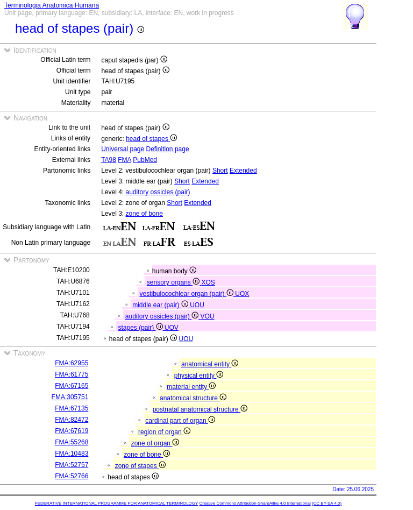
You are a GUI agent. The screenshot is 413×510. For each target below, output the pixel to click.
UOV (172, 327)
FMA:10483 (71, 453)
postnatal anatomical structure (200, 409)
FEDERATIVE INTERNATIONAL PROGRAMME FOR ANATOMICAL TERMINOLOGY (116, 503)
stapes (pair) (141, 327)
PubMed (145, 160)
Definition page (167, 149)
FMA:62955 (71, 363)
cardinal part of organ (180, 420)
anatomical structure (193, 398)
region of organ (164, 432)
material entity (191, 387)
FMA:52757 (71, 465)
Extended (243, 170)
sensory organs (174, 282)
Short (220, 170)
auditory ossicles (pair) (158, 192)
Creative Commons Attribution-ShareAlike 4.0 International (254, 503)
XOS (208, 282)
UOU (197, 305)
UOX (242, 294)
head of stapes (151, 139)
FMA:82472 (71, 419)
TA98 (108, 160)
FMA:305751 (70, 397)
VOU (208, 316)
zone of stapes (140, 466)
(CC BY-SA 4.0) (326, 503)
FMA (124, 160)
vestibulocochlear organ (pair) (187, 294)
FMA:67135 (71, 408)
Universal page (122, 149)
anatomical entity (209, 364)
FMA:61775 (71, 374)
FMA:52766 (71, 476)
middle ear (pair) (161, 305)
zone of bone (144, 213)
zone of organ (155, 443)
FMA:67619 (71, 431)
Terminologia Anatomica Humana (51, 5)
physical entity (199, 375)
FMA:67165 (71, 385)
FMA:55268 (71, 442)
